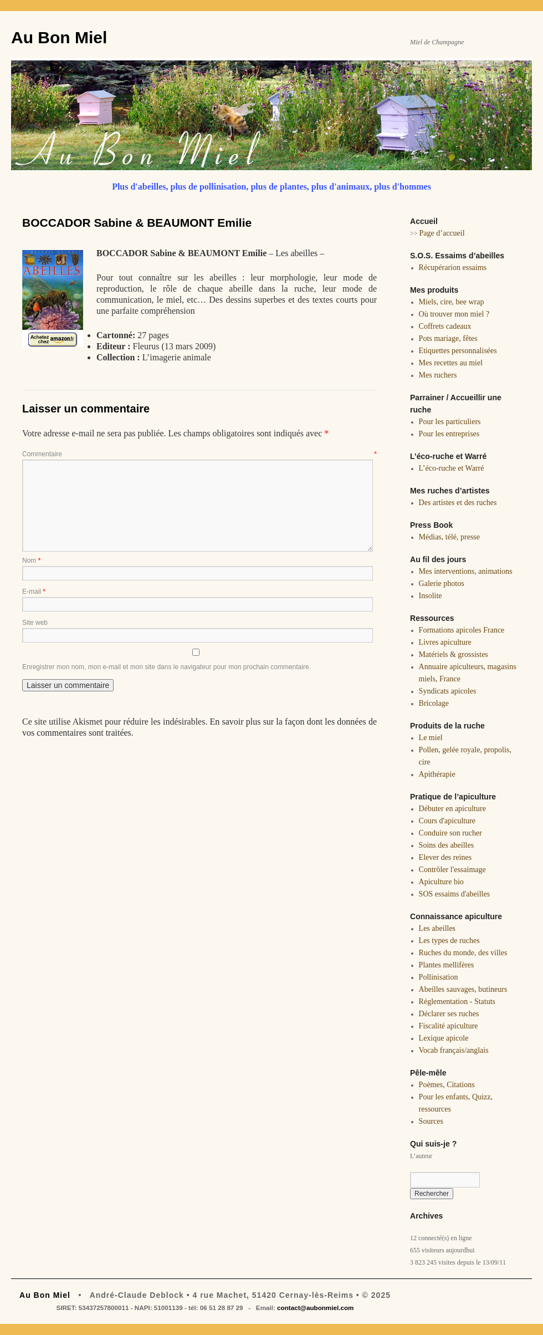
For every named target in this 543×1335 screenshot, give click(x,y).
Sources (431, 1121)
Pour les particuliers (450, 421)
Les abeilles (296, 253)
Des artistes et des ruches (458, 502)
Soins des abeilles (446, 845)
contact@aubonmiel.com (315, 1307)
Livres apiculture (445, 642)
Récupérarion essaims (452, 267)
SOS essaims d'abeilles (454, 894)
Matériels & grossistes (453, 654)
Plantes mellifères (446, 965)
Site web (35, 622)
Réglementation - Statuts (457, 1001)
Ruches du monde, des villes (463, 953)
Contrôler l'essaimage (452, 869)
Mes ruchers (438, 375)
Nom (31, 560)
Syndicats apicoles (448, 691)
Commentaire (199, 454)
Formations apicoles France (462, 630)
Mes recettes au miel (451, 363)
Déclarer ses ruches (449, 1014)
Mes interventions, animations (466, 571)
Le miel (431, 737)
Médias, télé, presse (449, 537)
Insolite (430, 596)
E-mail (33, 591)
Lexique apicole (444, 1038)
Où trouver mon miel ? (454, 314)
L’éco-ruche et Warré (451, 468)
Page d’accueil (442, 233)
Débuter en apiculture (452, 808)
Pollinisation (438, 977)
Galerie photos (441, 583)
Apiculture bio (441, 882)
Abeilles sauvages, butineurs (463, 989)
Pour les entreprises (449, 434)
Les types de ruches (449, 940)
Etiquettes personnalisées (458, 351)
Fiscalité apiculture (448, 1026)
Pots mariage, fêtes (448, 338)
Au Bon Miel (59, 37)
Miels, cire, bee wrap (451, 302)
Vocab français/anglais (454, 1050)
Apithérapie (437, 774)
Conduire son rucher (450, 833)
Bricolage (434, 703)
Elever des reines (445, 857)
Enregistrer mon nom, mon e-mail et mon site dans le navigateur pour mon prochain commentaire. (166, 667)
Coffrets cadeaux (445, 326)
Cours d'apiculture (447, 821)
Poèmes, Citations (447, 1085)
